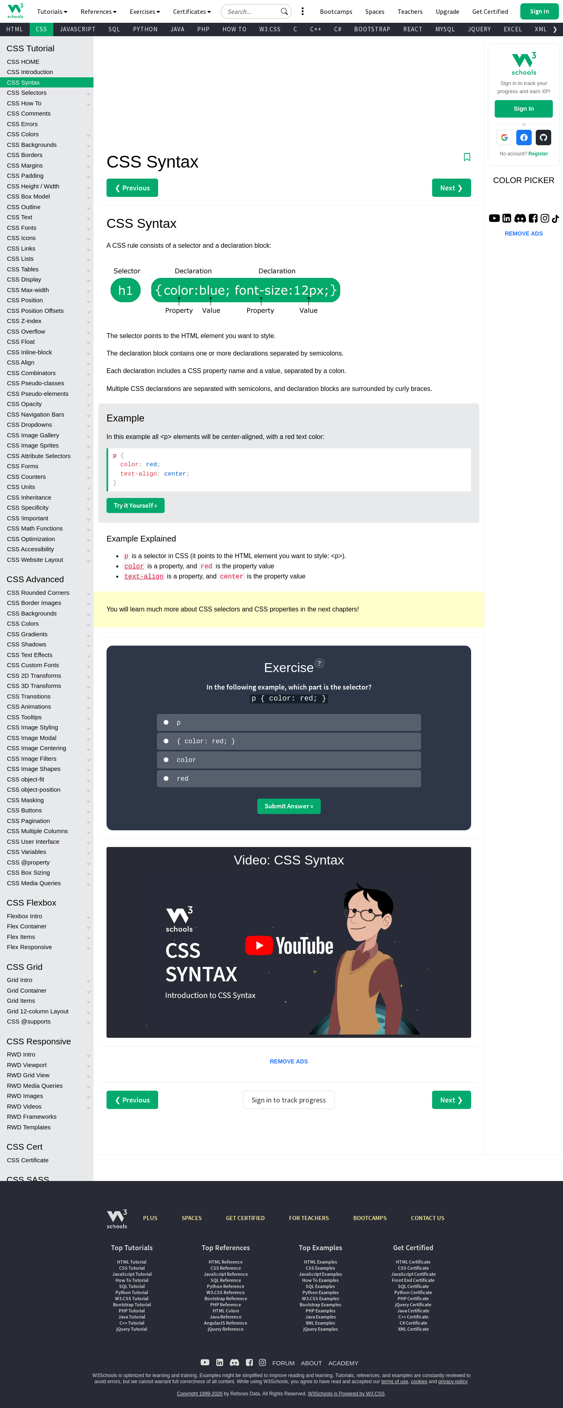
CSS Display (24, 279)
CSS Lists (20, 258)
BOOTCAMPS (370, 1214)
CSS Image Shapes (34, 768)
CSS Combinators (31, 372)
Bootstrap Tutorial (132, 1301)
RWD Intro (21, 1054)
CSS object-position (34, 789)
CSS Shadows (26, 644)
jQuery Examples (320, 1326)
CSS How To (24, 103)
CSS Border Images (34, 602)
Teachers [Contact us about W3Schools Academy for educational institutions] (410, 11)
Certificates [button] (192, 11)
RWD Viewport (27, 1064)
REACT (413, 29)
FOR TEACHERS (309, 1214)
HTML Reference (226, 1258)
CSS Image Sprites (33, 445)
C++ (316, 29)
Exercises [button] (145, 11)
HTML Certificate (413, 1258)
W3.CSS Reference (226, 1289)
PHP (203, 29)
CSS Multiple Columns (37, 830)
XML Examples (320, 1319)
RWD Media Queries (35, 1085)
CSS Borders (25, 154)
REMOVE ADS (289, 1058)
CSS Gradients (27, 634)
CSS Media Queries (34, 883)
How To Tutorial (131, 1277)
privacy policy (452, 1378)
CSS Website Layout (35, 559)
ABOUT (311, 1359)
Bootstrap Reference (225, 1295)
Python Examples (320, 1289)
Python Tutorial (131, 1289)
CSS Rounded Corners (38, 592)
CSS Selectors (27, 92)
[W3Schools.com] (117, 1220)
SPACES (192, 1214)
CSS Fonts (22, 227)
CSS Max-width (28, 289)
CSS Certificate (28, 1160)
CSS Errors (22, 123)
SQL (114, 29)
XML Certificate (413, 1326)
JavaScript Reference (226, 1271)
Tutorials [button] (52, 11)
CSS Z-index (24, 320)
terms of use (394, 1378)
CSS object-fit (25, 779)
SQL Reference (226, 1277)
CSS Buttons (24, 810)
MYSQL (445, 29)
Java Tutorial (131, 1313)
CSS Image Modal (32, 737)
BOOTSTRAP (372, 29)
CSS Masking (25, 800)
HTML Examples (320, 1258)
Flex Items (21, 936)
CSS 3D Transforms (34, 685)
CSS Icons (21, 237)
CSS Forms (23, 466)
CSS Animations (29, 706)
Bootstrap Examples (320, 1301)
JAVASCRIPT (78, 29)
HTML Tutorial (131, 1258)
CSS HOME (23, 61)
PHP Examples (320, 1307)
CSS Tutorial (132, 1265)
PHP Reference (225, 1301)
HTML (14, 29)
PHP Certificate (413, 1295)
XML (541, 29)
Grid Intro (20, 979)
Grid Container (27, 990)
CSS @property (28, 862)
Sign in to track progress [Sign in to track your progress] (289, 1096)
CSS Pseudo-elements (38, 393)
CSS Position (25, 300)
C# (337, 29)
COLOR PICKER (523, 180)
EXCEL (513, 29)
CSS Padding (25, 175)
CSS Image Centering (36, 747)
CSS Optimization (31, 538)
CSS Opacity (24, 403)
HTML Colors (226, 1307)
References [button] (98, 11)
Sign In (524, 108)
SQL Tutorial (132, 1283)
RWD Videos (24, 1106)
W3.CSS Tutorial (131, 1295)
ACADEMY (343, 1359)
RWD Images (25, 1095)
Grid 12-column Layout (38, 1011)
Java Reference (225, 1313)
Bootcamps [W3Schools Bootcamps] (336, 11)
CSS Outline (24, 206)
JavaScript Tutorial (132, 1271)
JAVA (177, 29)
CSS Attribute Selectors (39, 455)
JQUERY (479, 29)
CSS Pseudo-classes (35, 383)
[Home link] (15, 11)
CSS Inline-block (29, 352)
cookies (419, 1378)
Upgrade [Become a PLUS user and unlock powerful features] (447, 11)
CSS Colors (23, 134)
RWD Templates (29, 1127)
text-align (143, 577)
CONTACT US (427, 1214)
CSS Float (21, 341)
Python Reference (225, 1283)
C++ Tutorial (132, 1319)
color (134, 566)
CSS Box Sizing (28, 872)
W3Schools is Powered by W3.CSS (346, 1390)
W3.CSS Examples (320, 1295)
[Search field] (256, 11)
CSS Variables (26, 851)
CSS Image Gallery (33, 435)
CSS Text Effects (29, 654)
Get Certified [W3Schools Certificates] (490, 11)
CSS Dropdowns (29, 424)
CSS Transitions (29, 696)
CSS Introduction (30, 71)
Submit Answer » (289, 802)
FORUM (283, 1359)
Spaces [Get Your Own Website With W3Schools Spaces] (375, 11)
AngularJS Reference (225, 1319)
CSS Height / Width (33, 186)
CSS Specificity (28, 507)
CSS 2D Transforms (34, 675)
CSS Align (21, 362)
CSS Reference (226, 1265)
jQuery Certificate (413, 1301)
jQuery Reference (225, 1326)
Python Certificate (413, 1289)
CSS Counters (26, 476)
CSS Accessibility (30, 549)
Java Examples (320, 1313)
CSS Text (19, 217)
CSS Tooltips (24, 717)
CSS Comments (29, 113)
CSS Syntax (23, 82)
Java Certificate (413, 1307)
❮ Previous (132, 187)
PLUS (150, 1214)
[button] (284, 11)
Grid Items (21, 1000)
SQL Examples (320, 1283)
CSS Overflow (26, 331)
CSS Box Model (28, 196)
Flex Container (27, 926)
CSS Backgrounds (32, 144)
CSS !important (27, 518)
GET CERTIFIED (245, 1214)
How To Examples (320, 1277)
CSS (41, 29)
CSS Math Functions (35, 528)
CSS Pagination (28, 820)
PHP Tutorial (132, 1307)
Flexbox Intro (24, 915)
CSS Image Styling (32, 727)
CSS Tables (23, 269)
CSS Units (21, 486)
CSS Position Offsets (35, 310)
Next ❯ (451, 187)
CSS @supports (29, 1021)
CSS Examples (320, 1265)
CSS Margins (25, 165)
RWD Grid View (28, 1075)
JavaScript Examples (320, 1271)
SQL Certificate (413, 1283)
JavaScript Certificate (413, 1271)
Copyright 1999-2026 (199, 1390)
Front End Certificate (413, 1277)
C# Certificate (413, 1319)
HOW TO (234, 29)
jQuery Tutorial (131, 1326)
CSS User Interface (33, 841)
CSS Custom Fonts (33, 664)
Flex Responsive (29, 946)
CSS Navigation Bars (35, 414)
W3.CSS (270, 29)
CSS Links (21, 248)
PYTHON (145, 29)
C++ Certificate (413, 1313)
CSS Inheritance (29, 497)
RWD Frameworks (32, 1116)
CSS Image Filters (32, 758)
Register (538, 154)
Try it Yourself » (135, 505)
